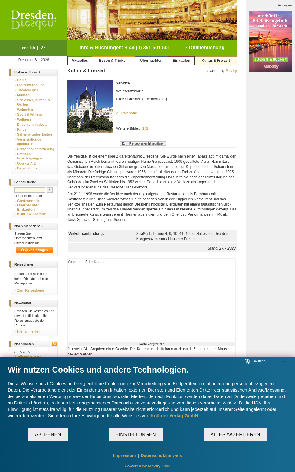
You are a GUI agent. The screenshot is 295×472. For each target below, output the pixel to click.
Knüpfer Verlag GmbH (174, 415)
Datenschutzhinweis (161, 455)
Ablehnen (48, 434)
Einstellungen (136, 434)
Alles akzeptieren (235, 434)
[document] (147, 396)
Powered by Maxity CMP (148, 466)
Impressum (124, 455)
